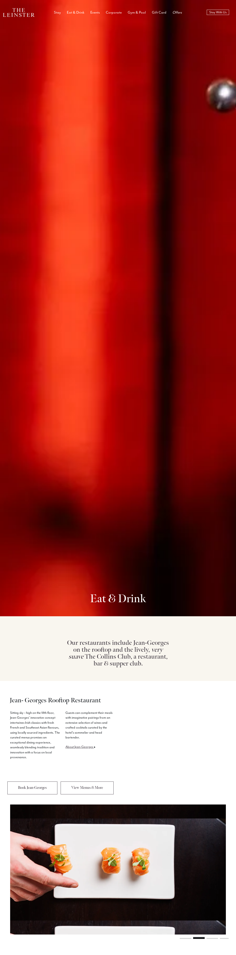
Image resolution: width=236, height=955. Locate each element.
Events (95, 12)
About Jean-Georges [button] (80, 747)
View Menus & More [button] (87, 788)
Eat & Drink (75, 12)
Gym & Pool (137, 12)
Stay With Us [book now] (218, 12)
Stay (57, 12)
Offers (177, 12)
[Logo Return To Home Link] (19, 12)
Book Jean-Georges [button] (32, 788)
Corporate (114, 12)
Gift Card (159, 12)
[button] (185, 938)
